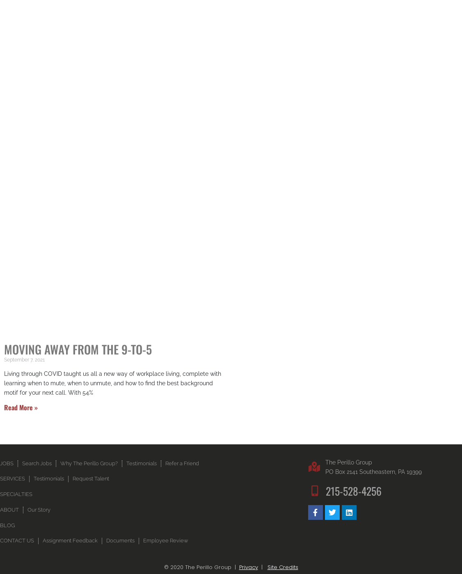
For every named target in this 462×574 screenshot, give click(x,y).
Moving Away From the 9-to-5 (78, 349)
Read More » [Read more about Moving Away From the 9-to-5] (21, 407)
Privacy (248, 567)
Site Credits (283, 567)
